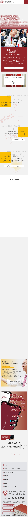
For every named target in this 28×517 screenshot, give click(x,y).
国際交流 (6, 476)
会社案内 (6, 479)
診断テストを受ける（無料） (14, 166)
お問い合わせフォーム (9, 505)
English (9, 510)
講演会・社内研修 (8, 472)
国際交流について (18, 139)
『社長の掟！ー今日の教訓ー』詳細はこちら (13, 382)
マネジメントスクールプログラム (12, 468)
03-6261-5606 (16, 497)
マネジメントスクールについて (13, 68)
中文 (9, 513)
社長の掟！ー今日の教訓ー (24, 446)
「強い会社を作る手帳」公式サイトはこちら (17, 416)
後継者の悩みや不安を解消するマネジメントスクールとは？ (14, 80)
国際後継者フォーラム (4, 447)
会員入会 (6, 483)
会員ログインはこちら (9, 486)
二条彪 (11, 447)
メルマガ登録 (9, 508)
